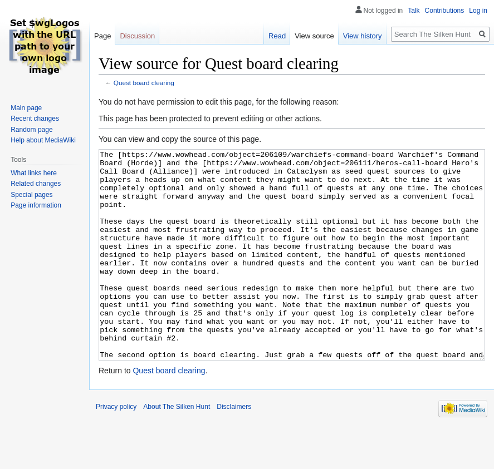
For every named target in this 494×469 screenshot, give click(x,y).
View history (362, 36)
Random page (31, 130)
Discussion (137, 36)
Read (277, 36)
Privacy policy (116, 448)
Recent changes (35, 118)
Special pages (31, 195)
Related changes (36, 183)
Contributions (444, 10)
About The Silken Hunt (176, 448)
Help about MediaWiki (43, 140)
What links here (34, 173)
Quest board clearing (144, 82)
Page (102, 36)
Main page (26, 108)
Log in (478, 10)
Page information (36, 205)
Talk (413, 10)
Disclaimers (234, 448)
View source (314, 36)
